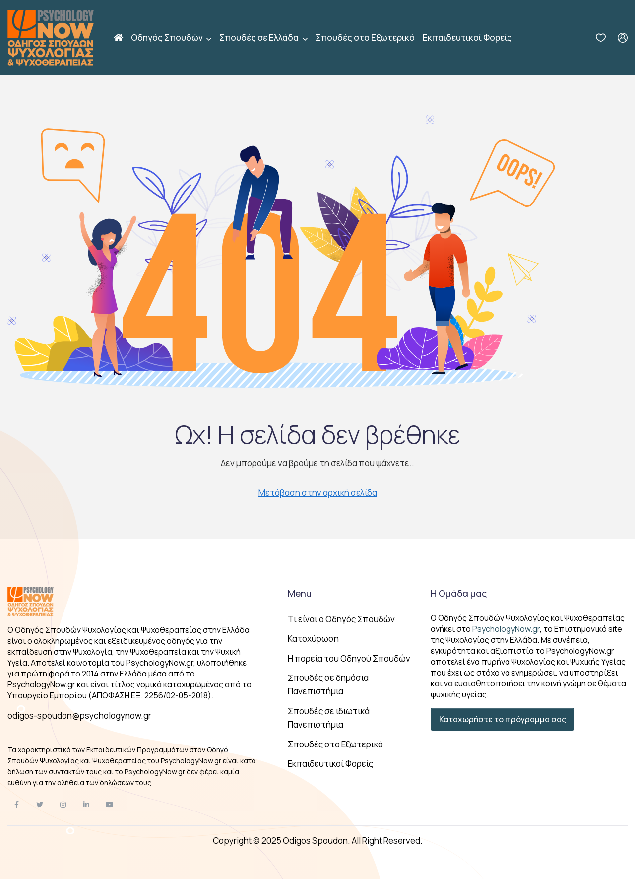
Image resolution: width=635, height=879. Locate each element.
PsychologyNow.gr (506, 628)
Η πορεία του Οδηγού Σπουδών (349, 658)
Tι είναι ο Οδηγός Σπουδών (341, 619)
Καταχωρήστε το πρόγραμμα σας (502, 719)
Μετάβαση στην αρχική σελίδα (317, 492)
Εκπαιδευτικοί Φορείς (467, 37)
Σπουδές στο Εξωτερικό (365, 37)
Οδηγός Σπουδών (167, 37)
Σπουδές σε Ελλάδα (259, 37)
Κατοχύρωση (313, 638)
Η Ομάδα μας (459, 593)
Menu (300, 593)
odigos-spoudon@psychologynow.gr (79, 715)
